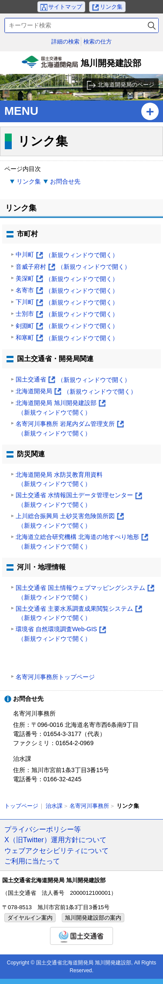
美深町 (67, 279)
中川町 (67, 255)
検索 (151, 25)
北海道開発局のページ (126, 84)
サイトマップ (65, 6)
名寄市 (67, 290)
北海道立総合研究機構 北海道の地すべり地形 (82, 542)
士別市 (67, 314)
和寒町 (67, 338)
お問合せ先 (65, 181)
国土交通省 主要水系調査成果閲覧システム (79, 614)
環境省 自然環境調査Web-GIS (61, 634)
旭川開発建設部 (82, 65)
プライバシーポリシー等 (42, 829)
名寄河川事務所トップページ (55, 676)
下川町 (67, 302)
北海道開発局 (76, 391)
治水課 (54, 806)
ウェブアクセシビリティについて (56, 850)
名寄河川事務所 (89, 806)
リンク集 (111, 6)
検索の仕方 (97, 41)
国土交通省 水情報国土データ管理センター (79, 500)
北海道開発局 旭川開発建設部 (61, 408)
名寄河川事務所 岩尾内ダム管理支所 (70, 429)
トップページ (21, 806)
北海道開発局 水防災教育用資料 (59, 480)
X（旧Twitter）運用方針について (55, 839)
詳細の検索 (65, 41)
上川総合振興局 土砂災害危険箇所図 (70, 521)
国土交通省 (73, 380)
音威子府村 (73, 266)
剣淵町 (67, 326)
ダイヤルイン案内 (30, 917)
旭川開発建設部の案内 (93, 917)
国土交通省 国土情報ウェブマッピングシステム (85, 593)
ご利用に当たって (32, 861)
